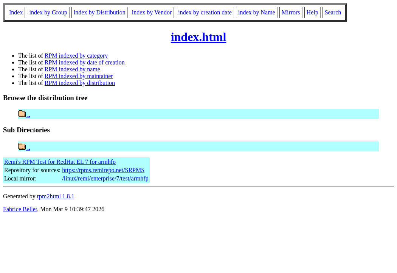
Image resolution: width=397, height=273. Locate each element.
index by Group (48, 12)
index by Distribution (100, 12)
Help (312, 12)
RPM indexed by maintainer (79, 76)
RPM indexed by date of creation (85, 62)
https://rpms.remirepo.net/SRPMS (103, 170)
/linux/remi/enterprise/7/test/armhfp (105, 178)
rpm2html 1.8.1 (55, 196)
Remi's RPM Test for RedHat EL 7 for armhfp (60, 161)
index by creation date (205, 12)
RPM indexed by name (72, 69)
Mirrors (291, 12)
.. (24, 115)
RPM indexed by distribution (80, 83)
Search (333, 12)
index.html (198, 37)
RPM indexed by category (76, 55)
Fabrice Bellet (20, 209)
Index (16, 12)
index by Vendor (152, 12)
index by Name (256, 12)
